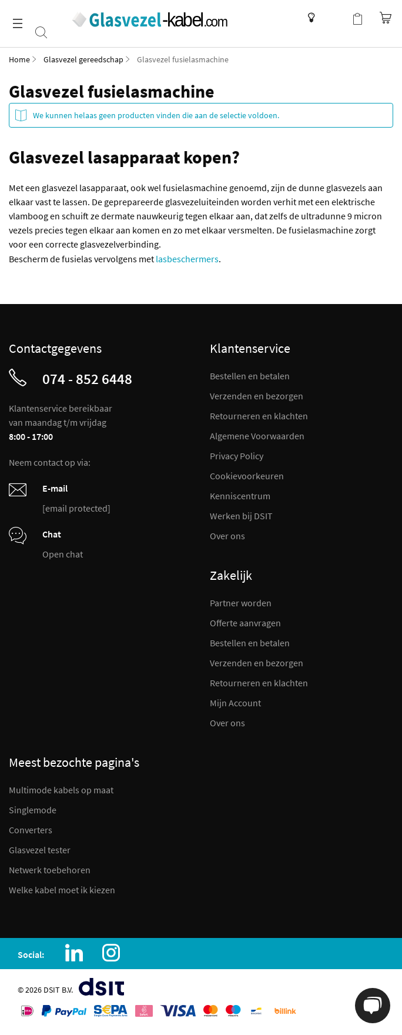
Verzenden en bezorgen (256, 396)
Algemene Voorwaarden (257, 436)
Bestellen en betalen (250, 376)
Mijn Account (235, 703)
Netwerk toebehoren (50, 870)
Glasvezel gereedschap (83, 59)
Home (19, 59)
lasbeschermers (187, 259)
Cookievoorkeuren (247, 476)
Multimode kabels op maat (61, 790)
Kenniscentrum (308, 18)
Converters (30, 830)
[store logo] (149, 19)
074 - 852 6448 (87, 378)
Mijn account (334, 17)
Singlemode (32, 810)
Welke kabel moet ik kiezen (62, 890)
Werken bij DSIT (241, 516)
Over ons (227, 536)
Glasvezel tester (40, 850)
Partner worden (241, 603)
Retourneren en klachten (259, 416)
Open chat (62, 554)
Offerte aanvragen (245, 623)
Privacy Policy (236, 456)
